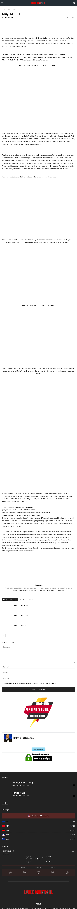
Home (4, 9)
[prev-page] (3, 635)
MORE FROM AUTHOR (26, 600)
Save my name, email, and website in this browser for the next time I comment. (30, 683)
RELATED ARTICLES (9, 600)
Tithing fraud (18, 792)
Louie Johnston (8, 17)
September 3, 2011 (21, 625)
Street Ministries (12, 9)
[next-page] (6, 635)
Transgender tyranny (22, 782)
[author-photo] (39, 582)
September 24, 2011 (22, 605)
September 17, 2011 (22, 615)
